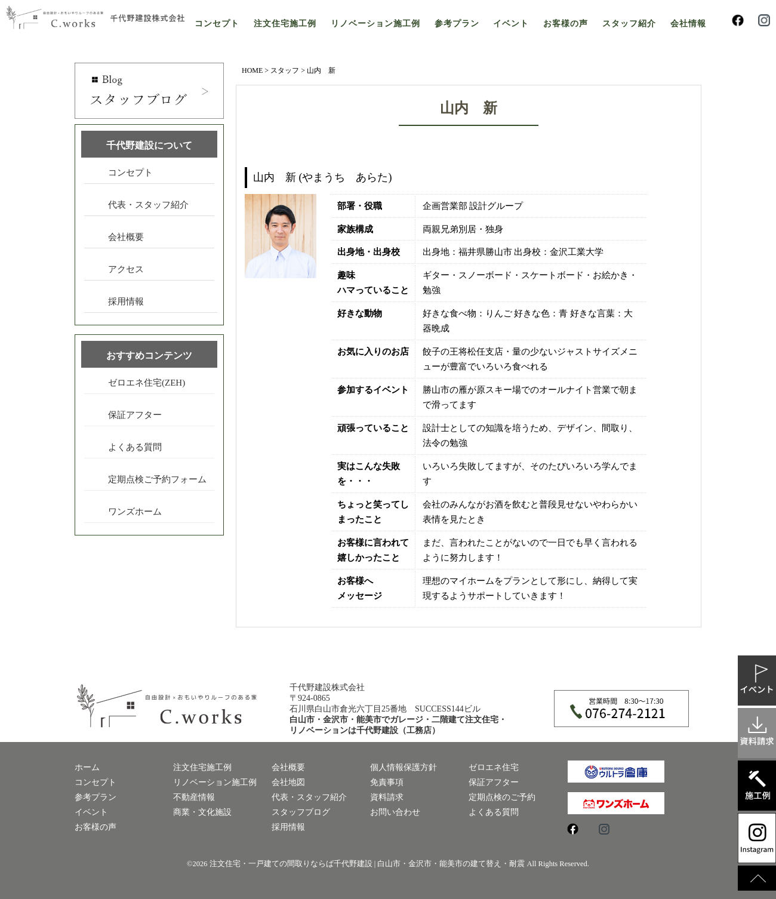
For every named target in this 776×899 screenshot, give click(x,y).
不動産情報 (194, 797)
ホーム (87, 767)
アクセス (126, 269)
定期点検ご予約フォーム (157, 479)
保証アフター (135, 415)
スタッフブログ (301, 812)
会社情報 (688, 23)
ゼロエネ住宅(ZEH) (146, 382)
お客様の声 (565, 23)
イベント (511, 23)
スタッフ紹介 (629, 23)
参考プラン (457, 23)
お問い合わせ (395, 812)
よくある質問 (135, 447)
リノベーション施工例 (375, 23)
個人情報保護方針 (403, 767)
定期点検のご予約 (502, 797)
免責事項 (387, 782)
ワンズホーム (135, 511)
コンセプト (217, 23)
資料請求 (387, 797)
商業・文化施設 (202, 812)
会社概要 (126, 237)
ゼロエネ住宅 (494, 767)
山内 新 (468, 108)
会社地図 (288, 782)
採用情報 (126, 301)
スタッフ (284, 70)
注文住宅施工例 (285, 23)
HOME (252, 70)
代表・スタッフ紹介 (148, 205)
